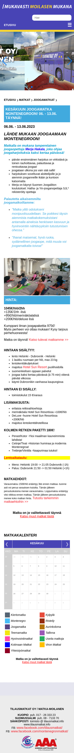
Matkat (24, 99)
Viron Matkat (53, 644)
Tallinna (50, 632)
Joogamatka (18, 626)
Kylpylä (50, 614)
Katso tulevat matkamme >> (48, 339)
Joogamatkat (44, 99)
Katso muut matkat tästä (37, 516)
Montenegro (18, 620)
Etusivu (10, 25)
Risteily (50, 620)
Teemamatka (19, 632)
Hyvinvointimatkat (22, 638)
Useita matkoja (55, 638)
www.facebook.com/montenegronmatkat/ (39, 731)
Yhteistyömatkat (21, 650)
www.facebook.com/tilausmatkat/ (39, 727)
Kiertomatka (18, 614)
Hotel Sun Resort (35, 367)
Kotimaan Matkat (21, 644)
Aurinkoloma (53, 626)
